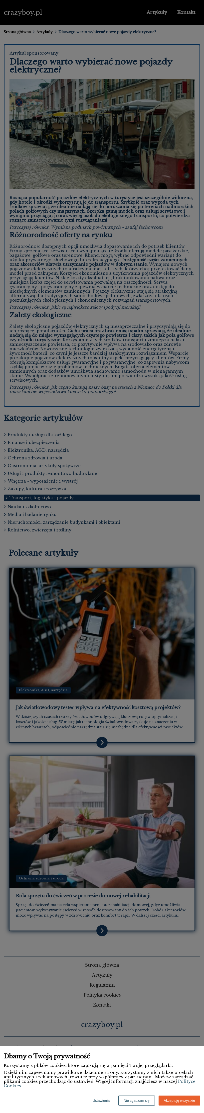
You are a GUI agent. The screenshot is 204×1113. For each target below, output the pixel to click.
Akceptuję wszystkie (179, 1101)
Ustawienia (101, 1101)
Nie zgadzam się (137, 1101)
